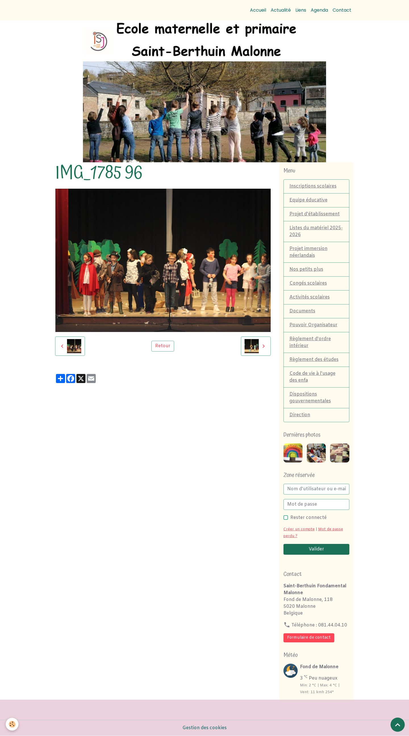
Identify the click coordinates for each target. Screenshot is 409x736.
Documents (302, 311)
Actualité (281, 10)
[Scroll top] (398, 725)
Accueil (258, 10)
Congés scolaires (308, 283)
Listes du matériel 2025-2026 (316, 231)
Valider (316, 549)
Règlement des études (314, 360)
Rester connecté (308, 518)
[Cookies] (12, 724)
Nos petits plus (306, 269)
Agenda (319, 10)
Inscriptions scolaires (313, 186)
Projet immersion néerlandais (308, 252)
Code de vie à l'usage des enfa (312, 377)
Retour (162, 346)
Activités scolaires (309, 297)
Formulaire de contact (309, 637)
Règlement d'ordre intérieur (310, 342)
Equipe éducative (308, 200)
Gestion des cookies (204, 728)
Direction (299, 415)
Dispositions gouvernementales (310, 397)
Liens (300, 10)
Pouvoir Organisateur (313, 325)
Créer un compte (299, 529)
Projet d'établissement (314, 214)
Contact (342, 10)
